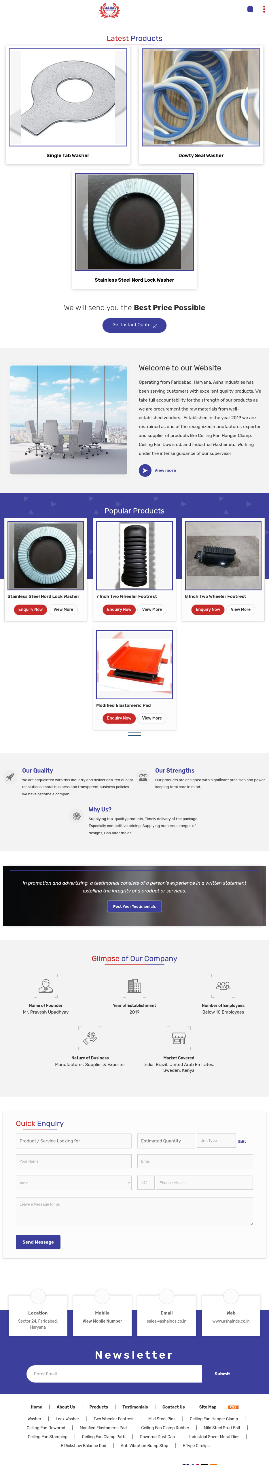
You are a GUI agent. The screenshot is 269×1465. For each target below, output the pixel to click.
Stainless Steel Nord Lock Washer (134, 280)
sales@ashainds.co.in (167, 1321)
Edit (242, 1141)
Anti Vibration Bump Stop (144, 1445)
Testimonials (135, 1407)
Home (36, 1407)
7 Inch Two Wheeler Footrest (126, 596)
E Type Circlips (196, 1445)
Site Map (208, 1407)
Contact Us (173, 1407)
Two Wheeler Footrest (114, 1419)
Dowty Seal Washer (200, 155)
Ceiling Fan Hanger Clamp (214, 1419)
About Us (66, 1407)
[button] (102, 1321)
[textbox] (216, 1140)
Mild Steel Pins (161, 1419)
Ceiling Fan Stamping (48, 1436)
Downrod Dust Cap (157, 1436)
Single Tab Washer (67, 155)
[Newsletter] (114, 1374)
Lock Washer (67, 1419)
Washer (34, 1419)
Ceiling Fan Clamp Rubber (165, 1428)
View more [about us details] (165, 470)
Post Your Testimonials (134, 906)
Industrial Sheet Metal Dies (214, 1436)
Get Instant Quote (135, 326)
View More (63, 609)
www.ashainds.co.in (231, 1321)
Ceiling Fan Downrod (46, 1428)
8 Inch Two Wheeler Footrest (215, 596)
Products (99, 1407)
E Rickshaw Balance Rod (83, 1445)
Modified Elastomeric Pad (123, 705)
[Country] (74, 1183)
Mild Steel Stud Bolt (222, 1428)
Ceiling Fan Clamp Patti (104, 1436)
